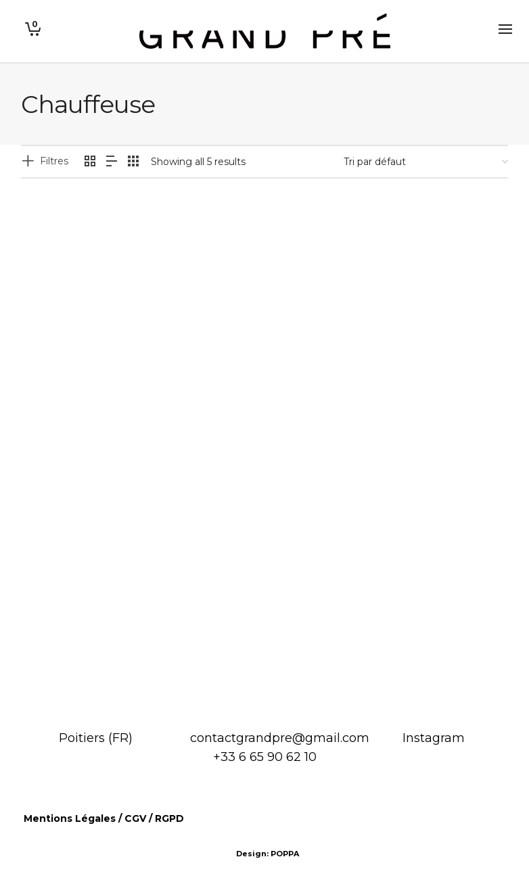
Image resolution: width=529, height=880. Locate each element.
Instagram (433, 738)
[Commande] (426, 161)
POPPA (285, 853)
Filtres (54, 161)
